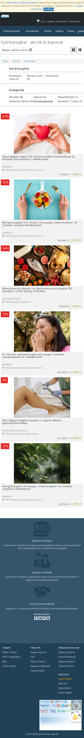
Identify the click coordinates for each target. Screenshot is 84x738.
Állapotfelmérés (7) (68, 97)
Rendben (49, 9)
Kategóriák (16, 90)
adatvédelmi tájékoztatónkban (22, 2)
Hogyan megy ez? (38, 652)
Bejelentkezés (62, 21)
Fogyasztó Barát (37, 670)
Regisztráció (75, 21)
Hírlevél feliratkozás (67, 657)
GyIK (32, 657)
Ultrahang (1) (51, 75)
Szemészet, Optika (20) (21, 101)
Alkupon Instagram (66, 661)
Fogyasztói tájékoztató (40, 666)
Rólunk (5, 652)
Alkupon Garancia (38, 661)
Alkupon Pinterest (66, 666)
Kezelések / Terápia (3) (70, 101)
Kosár (41, 21)
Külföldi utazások (11, 31)
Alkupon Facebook (66, 652)
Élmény (71, 31)
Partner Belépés (65, 692)
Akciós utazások (9, 666)
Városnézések (32, 31)
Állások (13, 652)
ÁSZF (4, 657)
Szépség (59, 31)
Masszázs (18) (16, 97)
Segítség (50, 21)
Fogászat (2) (39, 97)
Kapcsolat (62, 683)
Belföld (48, 31)
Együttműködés (65, 679)
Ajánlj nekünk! (64, 688)
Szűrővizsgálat (19, 68)
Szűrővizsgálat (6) (43, 101)
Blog (4, 661)
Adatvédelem (15, 657)
